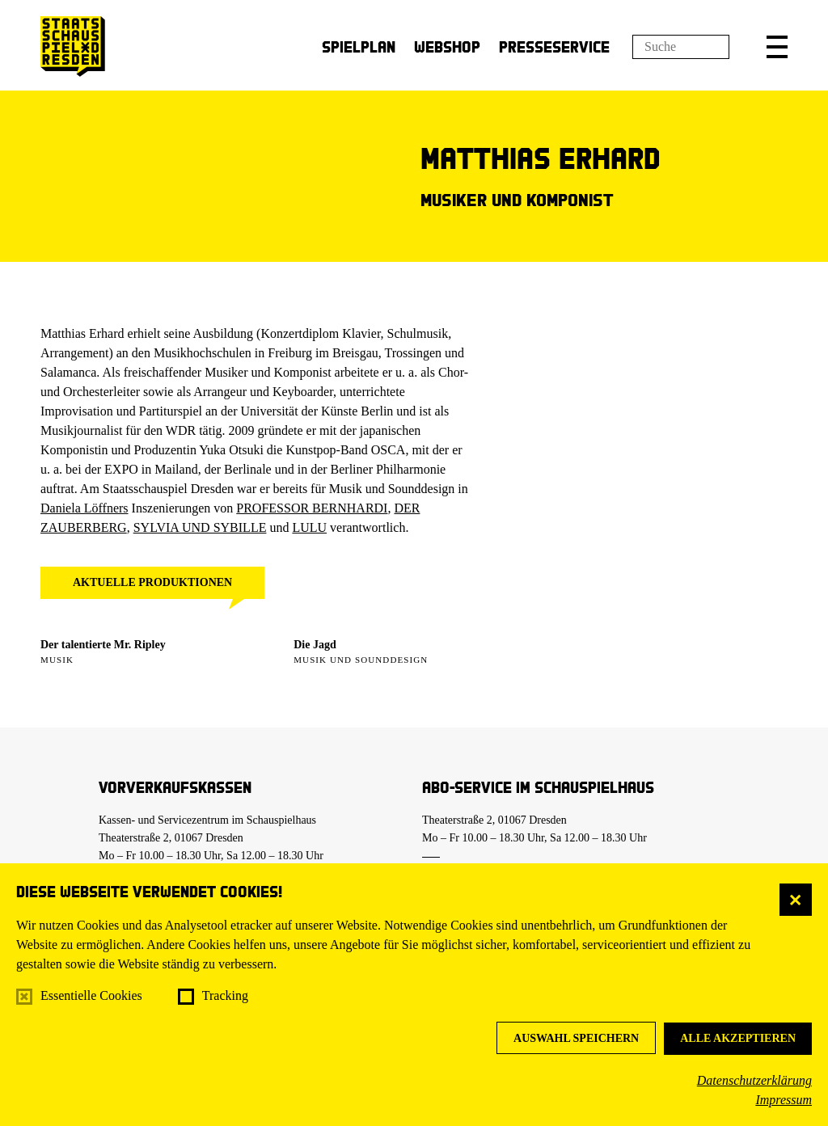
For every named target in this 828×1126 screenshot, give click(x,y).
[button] (777, 47)
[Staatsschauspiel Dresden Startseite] (72, 46)
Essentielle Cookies (91, 995)
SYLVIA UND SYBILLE (200, 527)
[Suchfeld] (680, 47)
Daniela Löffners (84, 508)
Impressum (783, 1100)
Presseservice (554, 46)
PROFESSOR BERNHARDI (311, 508)
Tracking (225, 995)
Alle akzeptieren (738, 1038)
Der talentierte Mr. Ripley (103, 645)
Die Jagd (315, 645)
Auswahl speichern (576, 1038)
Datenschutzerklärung (754, 1080)
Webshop (447, 46)
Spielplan (358, 46)
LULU (309, 527)
